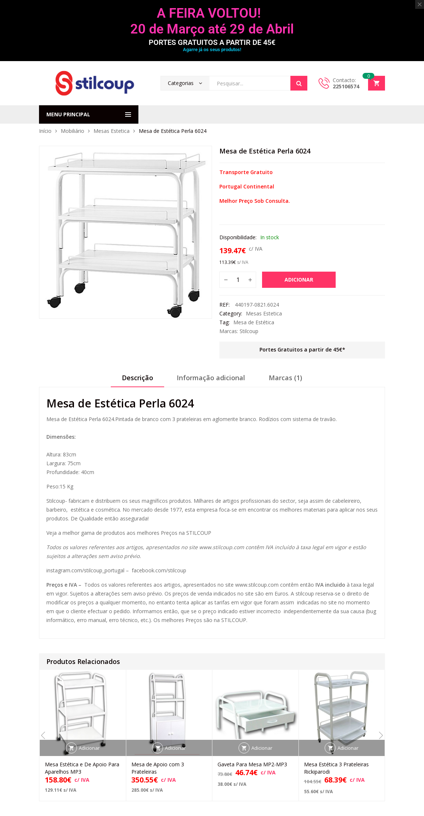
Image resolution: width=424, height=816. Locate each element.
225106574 (346, 86)
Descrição (137, 377)
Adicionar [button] (89, 748)
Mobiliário (72, 130)
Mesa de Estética (253, 322)
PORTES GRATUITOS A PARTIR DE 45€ (212, 42)
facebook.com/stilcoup (159, 570)
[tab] (137, 380)
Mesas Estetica (111, 130)
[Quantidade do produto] (237, 280)
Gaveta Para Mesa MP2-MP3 (252, 764)
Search (298, 83)
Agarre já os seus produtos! (212, 49)
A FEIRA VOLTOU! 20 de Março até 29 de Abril (212, 21)
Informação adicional (211, 377)
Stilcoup (249, 331)
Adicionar (299, 279)
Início (45, 130)
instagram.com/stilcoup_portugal (85, 570)
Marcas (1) (285, 377)
